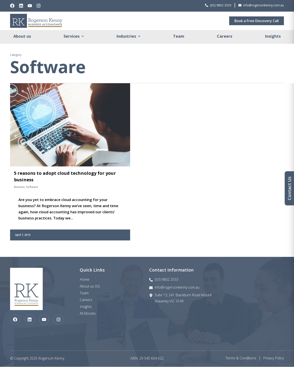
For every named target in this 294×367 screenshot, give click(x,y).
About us (22, 36)
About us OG (90, 286)
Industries (128, 36)
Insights (273, 36)
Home (84, 279)
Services (74, 36)
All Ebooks (88, 313)
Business (19, 187)
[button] (73, 36)
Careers (224, 36)
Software (32, 187)
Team (178, 36)
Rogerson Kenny (51, 358)
